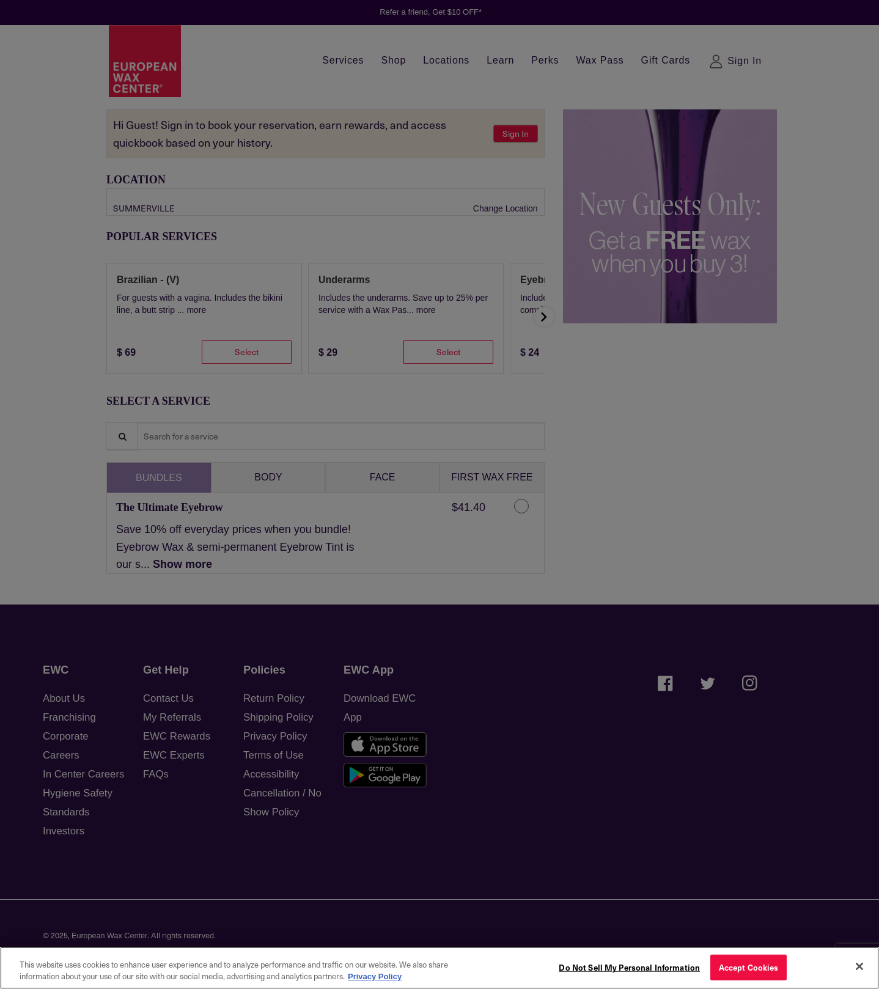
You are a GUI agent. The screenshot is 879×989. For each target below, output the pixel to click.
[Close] (859, 966)
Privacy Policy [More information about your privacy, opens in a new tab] (375, 976)
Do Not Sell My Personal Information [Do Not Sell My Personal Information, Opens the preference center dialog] (629, 967)
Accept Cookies (749, 967)
